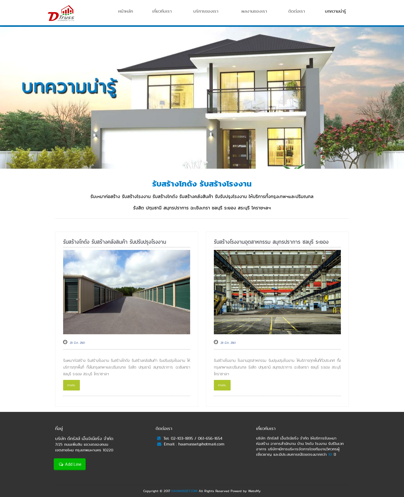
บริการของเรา (205, 11)
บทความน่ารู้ (335, 11)
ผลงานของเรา (254, 11)
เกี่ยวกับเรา (162, 11)
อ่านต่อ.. (71, 385)
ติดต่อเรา (296, 11)
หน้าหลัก (125, 11)
